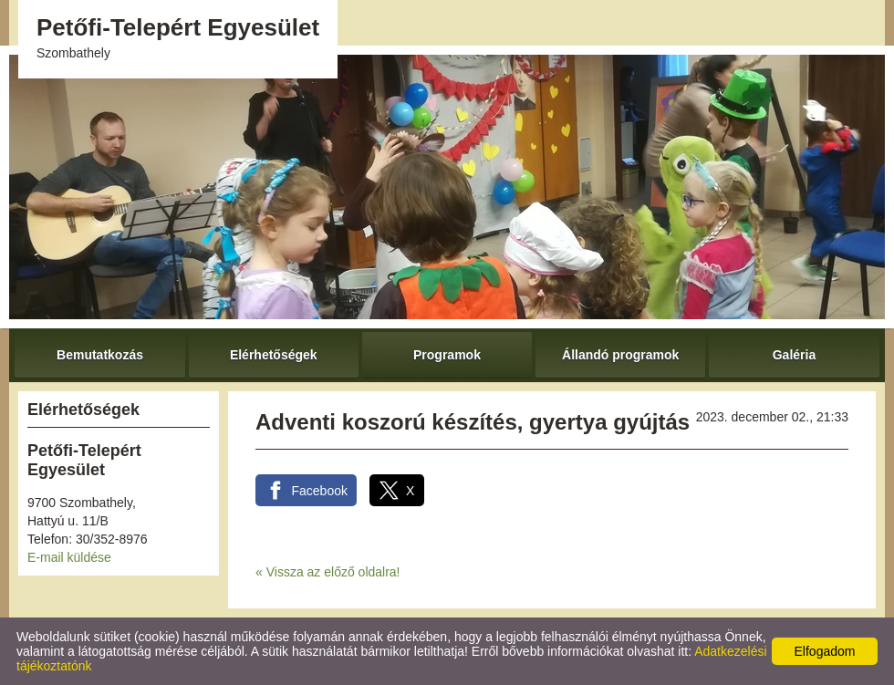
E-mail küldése (69, 557)
